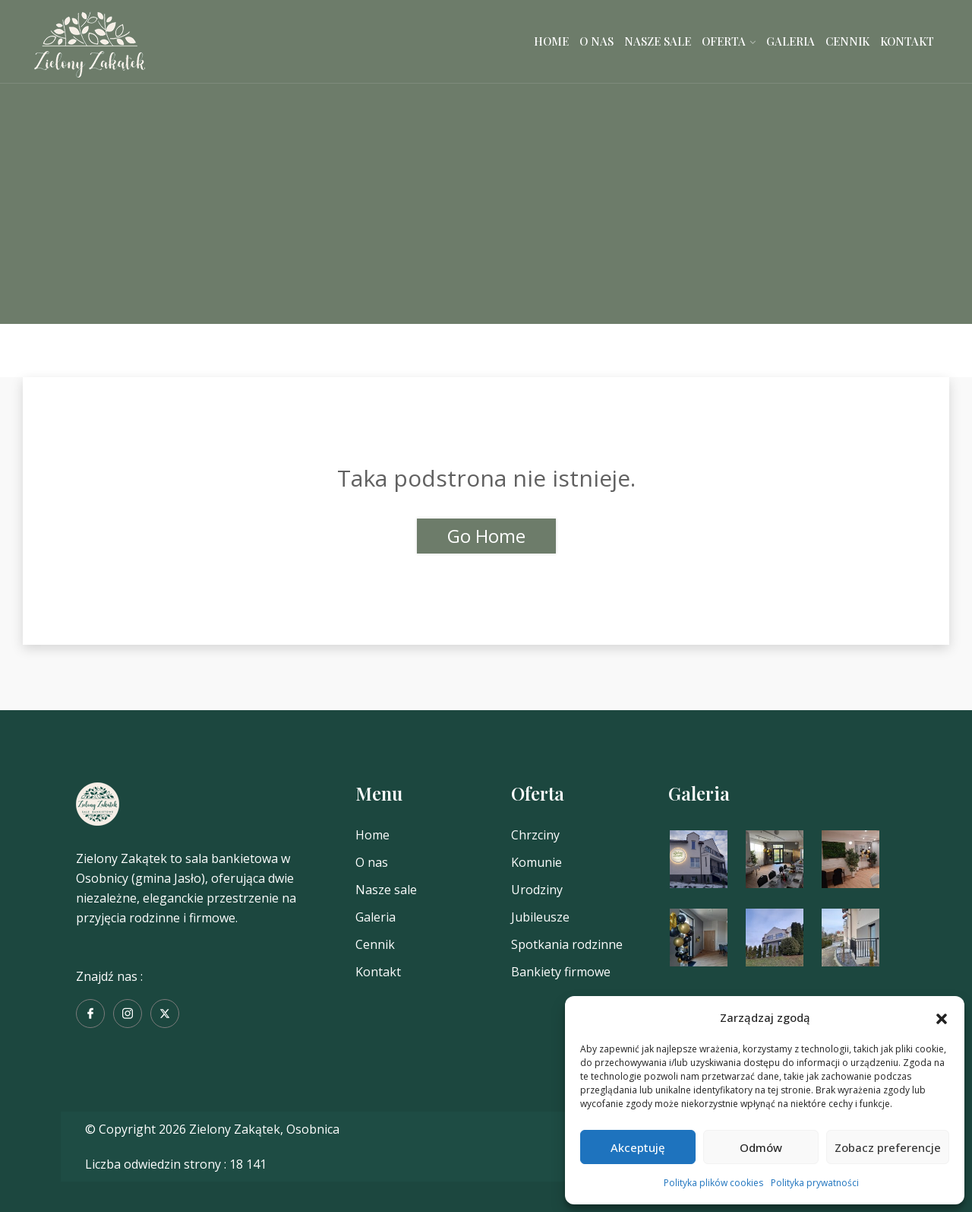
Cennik (847, 41)
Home (551, 41)
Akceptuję (638, 1147)
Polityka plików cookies (713, 1182)
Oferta (724, 41)
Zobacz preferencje (888, 1147)
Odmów (761, 1147)
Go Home (486, 535)
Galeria (790, 41)
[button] (941, 1017)
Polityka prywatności (815, 1182)
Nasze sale (657, 41)
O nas (596, 41)
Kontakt (907, 41)
